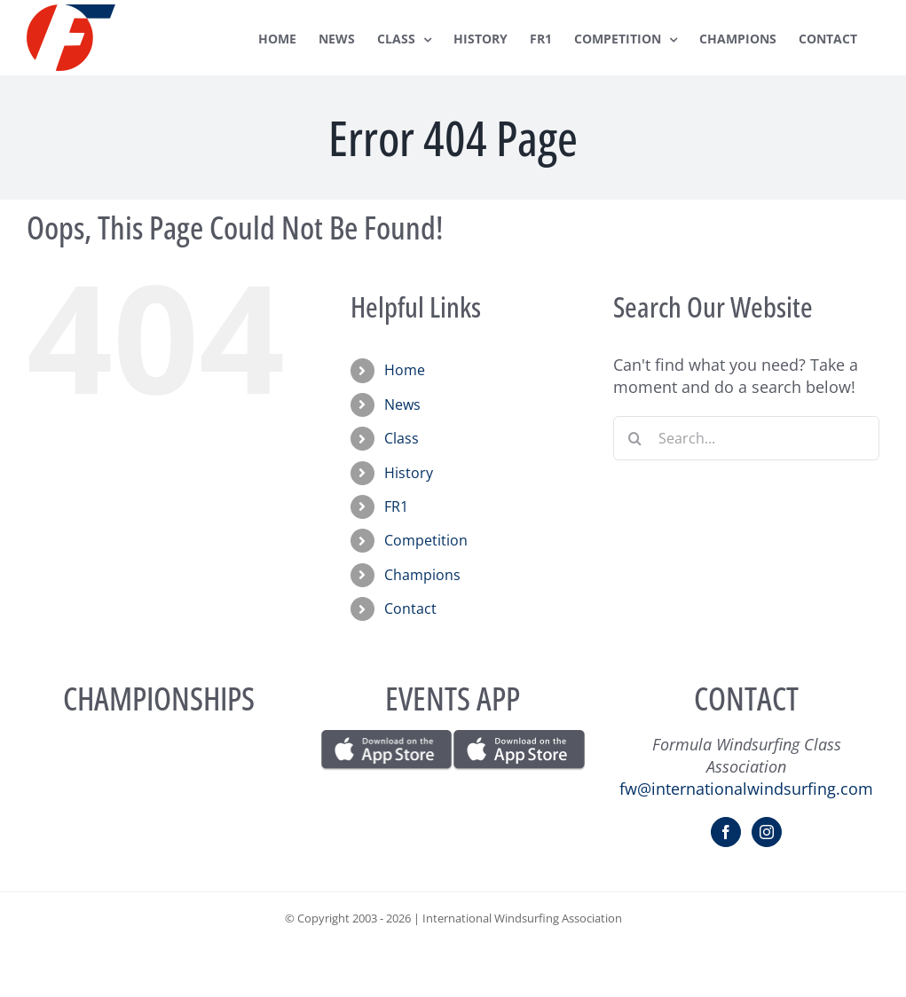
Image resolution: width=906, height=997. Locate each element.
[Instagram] (767, 832)
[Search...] (746, 438)
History (408, 473)
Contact (410, 608)
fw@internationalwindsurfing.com (746, 788)
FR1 (396, 506)
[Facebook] (726, 832)
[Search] (635, 438)
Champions (422, 575)
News (402, 404)
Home (404, 370)
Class (401, 438)
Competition (426, 540)
